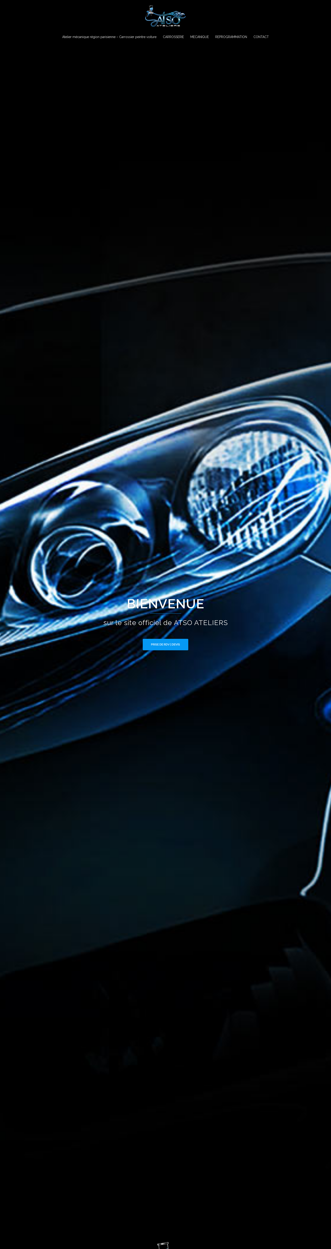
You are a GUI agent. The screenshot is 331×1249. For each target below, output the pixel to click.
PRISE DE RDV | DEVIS (165, 644)
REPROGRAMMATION (231, 37)
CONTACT (261, 37)
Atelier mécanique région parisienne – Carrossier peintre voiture (109, 37)
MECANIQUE (199, 37)
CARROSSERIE (173, 37)
